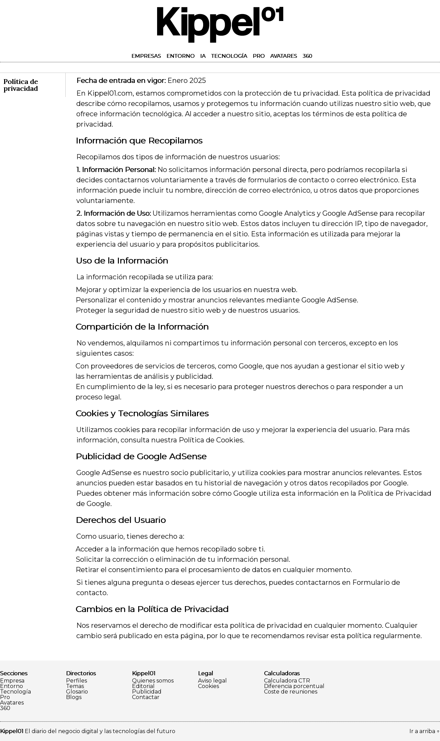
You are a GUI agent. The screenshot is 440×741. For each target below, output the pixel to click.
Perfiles (76, 681)
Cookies (208, 686)
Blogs (73, 697)
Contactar (146, 697)
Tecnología (229, 56)
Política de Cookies (211, 440)
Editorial (143, 686)
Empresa (12, 681)
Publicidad (147, 692)
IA (203, 56)
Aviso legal (212, 681)
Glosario (77, 692)
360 (307, 56)
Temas (75, 686)
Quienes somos (153, 681)
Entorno (180, 56)
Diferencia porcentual (294, 686)
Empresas (146, 56)
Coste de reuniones (290, 692)
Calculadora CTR (287, 681)
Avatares (283, 56)
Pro (259, 56)
